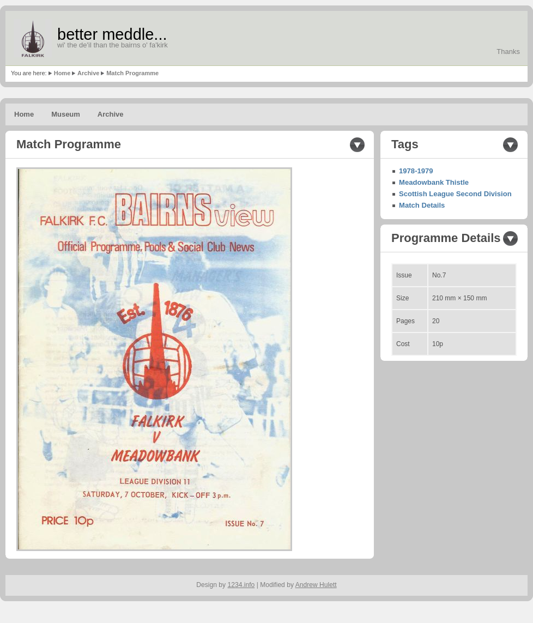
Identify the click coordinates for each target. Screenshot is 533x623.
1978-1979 (416, 171)
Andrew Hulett (316, 585)
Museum (65, 114)
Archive (88, 73)
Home (62, 73)
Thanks (508, 51)
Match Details (422, 205)
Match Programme (132, 73)
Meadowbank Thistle (434, 182)
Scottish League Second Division (455, 194)
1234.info (241, 585)
